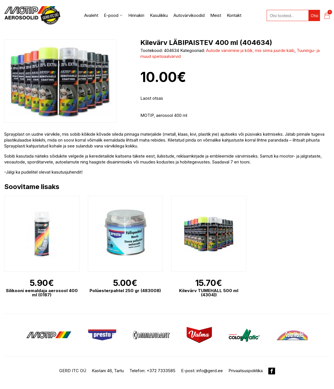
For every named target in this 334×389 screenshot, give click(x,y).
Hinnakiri (136, 15)
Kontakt (234, 15)
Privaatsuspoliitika (245, 370)
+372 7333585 (161, 370)
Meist (215, 15)
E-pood (113, 15)
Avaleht (91, 15)
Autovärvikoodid (189, 15)
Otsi (314, 15)
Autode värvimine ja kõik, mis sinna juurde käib (250, 50)
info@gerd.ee (209, 370)
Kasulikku (159, 15)
